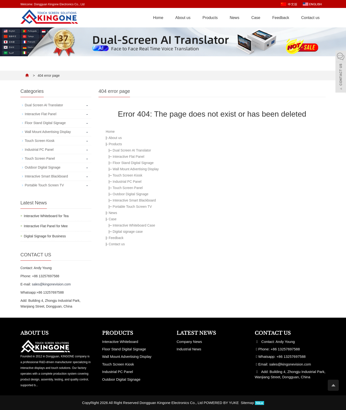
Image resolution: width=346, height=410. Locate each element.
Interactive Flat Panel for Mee (46, 226)
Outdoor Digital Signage (130, 194)
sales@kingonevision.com (51, 284)
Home (158, 18)
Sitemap (247, 403)
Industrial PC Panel (127, 181)
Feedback (280, 18)
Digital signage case (128, 231)
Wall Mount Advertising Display (136, 169)
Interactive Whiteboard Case (134, 225)
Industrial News (189, 349)
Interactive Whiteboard (120, 342)
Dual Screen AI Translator (132, 150)
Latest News (196, 333)
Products (210, 18)
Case (255, 18)
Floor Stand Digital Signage (133, 163)
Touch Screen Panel (128, 188)
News (234, 18)
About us (183, 18)
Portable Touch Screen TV (132, 206)
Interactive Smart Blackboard (134, 200)
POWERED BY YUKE (222, 403)
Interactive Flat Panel (128, 156)
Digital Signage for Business (45, 236)
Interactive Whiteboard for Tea (46, 216)
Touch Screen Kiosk (127, 175)
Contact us (310, 18)
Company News (189, 342)
